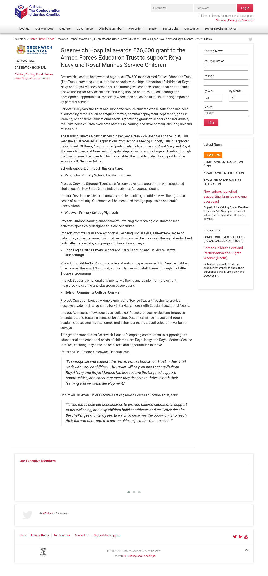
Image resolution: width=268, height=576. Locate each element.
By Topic (209, 76)
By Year (208, 91)
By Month (235, 91)
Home (33, 39)
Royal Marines (44, 74)
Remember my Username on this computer (226, 15)
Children (19, 74)
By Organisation (214, 61)
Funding (30, 74)
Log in (245, 8)
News (42, 39)
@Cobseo (48, 513)
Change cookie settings (141, 555)
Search (208, 107)
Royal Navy (21, 78)
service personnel (39, 78)
